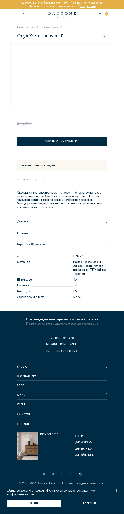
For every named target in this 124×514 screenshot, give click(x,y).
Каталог (23, 366)
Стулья (31, 27)
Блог (20, 385)
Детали (39, 179)
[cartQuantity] (106, 15)
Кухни (79, 436)
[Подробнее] (90, 503)
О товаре (23, 179)
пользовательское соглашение (79, 324)
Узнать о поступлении (62, 141)
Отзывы (22, 404)
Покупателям (26, 376)
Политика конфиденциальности (80, 483)
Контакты (23, 424)
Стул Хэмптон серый (49, 27)
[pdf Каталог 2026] (37, 446)
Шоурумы (23, 414)
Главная (21, 27)
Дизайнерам (83, 442)
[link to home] (62, 15)
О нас (21, 394)
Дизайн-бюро (84, 455)
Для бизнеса (83, 448)
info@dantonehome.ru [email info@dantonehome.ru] (62, 344)
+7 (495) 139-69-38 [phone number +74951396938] (62, 338)
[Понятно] (34, 503)
